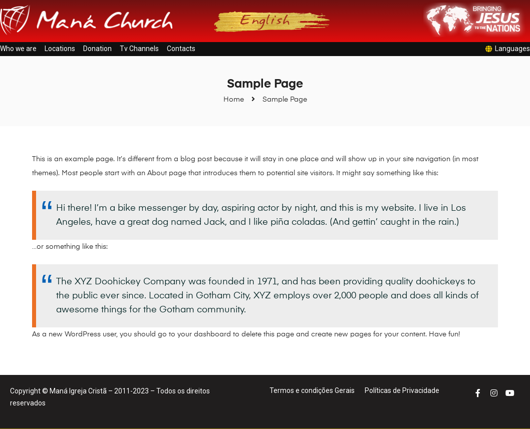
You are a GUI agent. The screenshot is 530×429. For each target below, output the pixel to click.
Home (233, 99)
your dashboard (204, 334)
